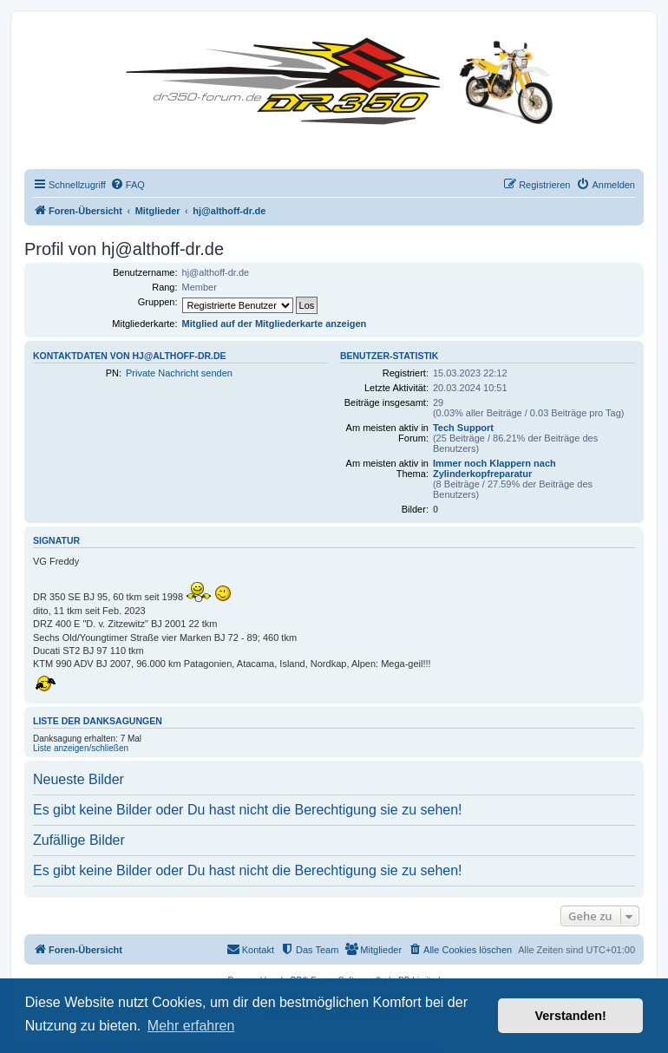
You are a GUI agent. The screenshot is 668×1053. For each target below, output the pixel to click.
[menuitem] (127, 184)
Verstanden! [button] (570, 1016)
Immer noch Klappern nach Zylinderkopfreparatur (494, 468)
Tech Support (463, 427)
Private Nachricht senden (179, 373)
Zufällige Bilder (79, 840)
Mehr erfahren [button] (191, 1025)
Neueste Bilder (78, 779)
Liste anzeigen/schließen (80, 748)
